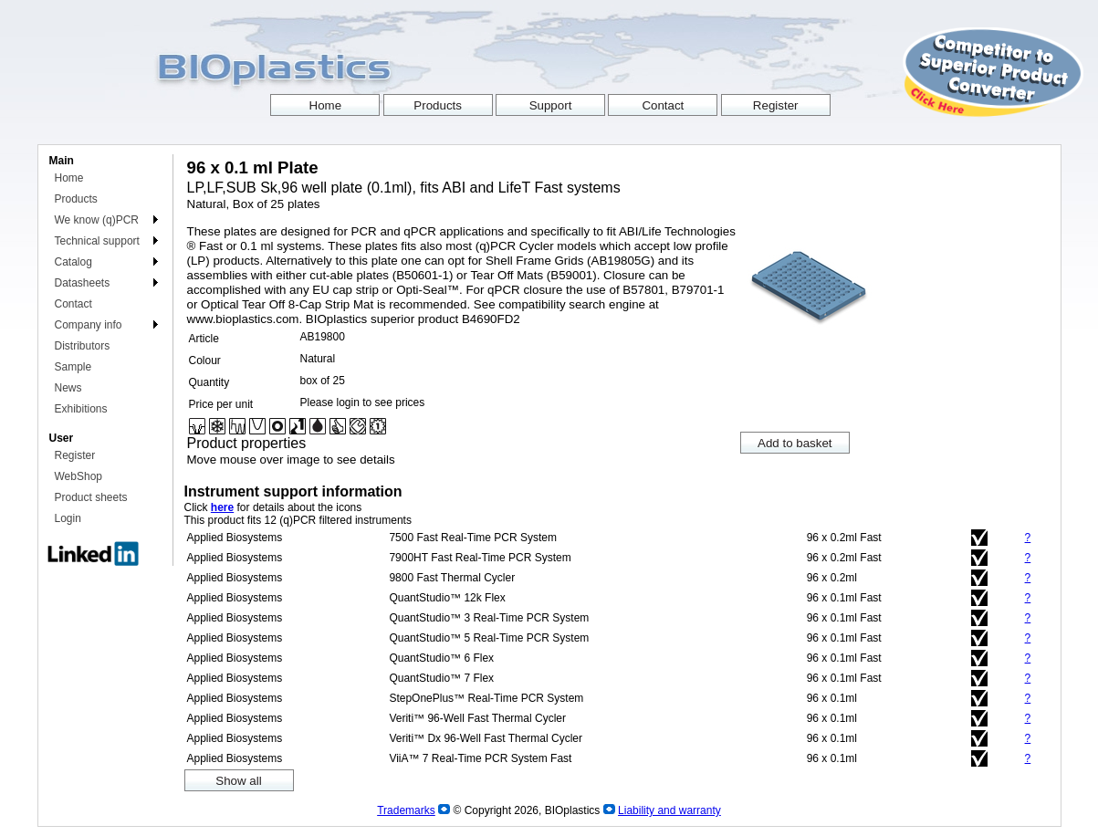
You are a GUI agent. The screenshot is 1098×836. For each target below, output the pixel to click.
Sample (73, 367)
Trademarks (406, 810)
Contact (73, 304)
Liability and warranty (669, 810)
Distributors (82, 346)
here (222, 507)
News (68, 387)
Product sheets (91, 497)
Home (69, 178)
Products (76, 199)
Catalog (73, 262)
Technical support (97, 241)
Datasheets (82, 283)
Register (75, 455)
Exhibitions (81, 408)
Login (68, 518)
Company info (88, 325)
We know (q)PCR (97, 220)
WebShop (78, 476)
